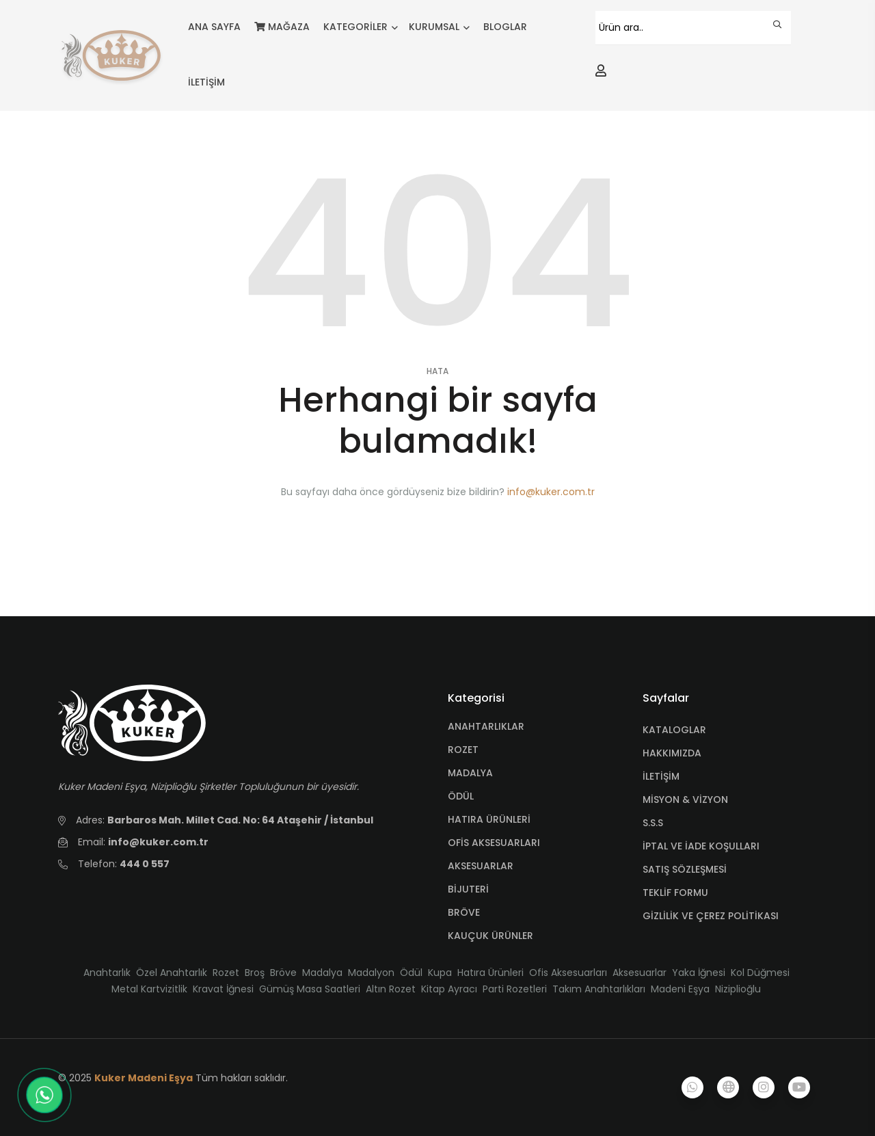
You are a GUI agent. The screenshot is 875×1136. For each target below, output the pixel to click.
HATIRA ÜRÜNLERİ (489, 819)
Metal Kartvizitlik (149, 989)
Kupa (440, 972)
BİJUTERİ (468, 889)
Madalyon (371, 972)
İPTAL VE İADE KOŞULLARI (701, 846)
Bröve (283, 972)
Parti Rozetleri (515, 989)
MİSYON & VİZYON (685, 799)
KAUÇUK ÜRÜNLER (490, 935)
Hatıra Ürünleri (490, 972)
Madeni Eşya (680, 989)
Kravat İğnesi (223, 989)
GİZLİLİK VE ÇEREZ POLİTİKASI (711, 916)
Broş (255, 972)
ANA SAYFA (214, 27)
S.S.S (653, 823)
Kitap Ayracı (449, 989)
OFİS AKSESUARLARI (494, 842)
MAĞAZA (282, 27)
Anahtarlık (107, 972)
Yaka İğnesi (698, 972)
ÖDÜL (461, 796)
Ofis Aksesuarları (568, 972)
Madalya (322, 972)
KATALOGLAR (674, 730)
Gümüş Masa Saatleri (309, 989)
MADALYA (470, 773)
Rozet (226, 972)
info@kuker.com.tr (551, 492)
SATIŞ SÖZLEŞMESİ (685, 869)
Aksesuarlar (639, 972)
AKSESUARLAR (480, 866)
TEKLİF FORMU (675, 892)
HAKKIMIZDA (672, 753)
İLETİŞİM (206, 82)
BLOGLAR (505, 27)
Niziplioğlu (738, 989)
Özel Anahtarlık (171, 972)
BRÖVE (464, 912)
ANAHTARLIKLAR (486, 726)
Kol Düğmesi (760, 972)
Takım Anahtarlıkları (598, 989)
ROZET (463, 749)
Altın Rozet (391, 989)
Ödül (411, 972)
